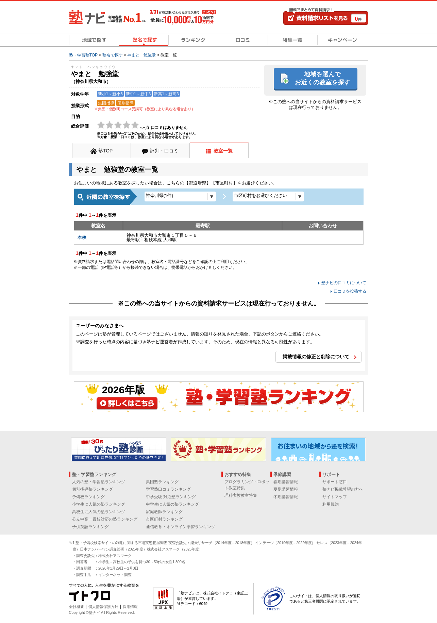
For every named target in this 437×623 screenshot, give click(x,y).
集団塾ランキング (162, 481)
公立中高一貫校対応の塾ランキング (104, 519)
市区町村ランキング (164, 519)
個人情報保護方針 (103, 607)
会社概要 (76, 607)
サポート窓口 (334, 481)
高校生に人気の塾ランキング (98, 511)
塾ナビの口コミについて (343, 282)
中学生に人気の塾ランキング (172, 504)
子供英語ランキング (90, 526)
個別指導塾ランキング (92, 489)
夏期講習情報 (285, 489)
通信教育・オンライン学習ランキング (180, 526)
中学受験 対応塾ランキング (171, 496)
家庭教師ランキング (164, 511)
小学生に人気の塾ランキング (98, 504)
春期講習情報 (285, 481)
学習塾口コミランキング (168, 489)
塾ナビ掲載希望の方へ (342, 489)
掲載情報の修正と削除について (316, 356)
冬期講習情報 (285, 496)
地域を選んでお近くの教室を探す (322, 78)
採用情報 (130, 607)
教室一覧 (223, 150)
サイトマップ (334, 496)
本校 (82, 237)
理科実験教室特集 (240, 495)
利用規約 (330, 504)
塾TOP (105, 150)
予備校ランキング (88, 496)
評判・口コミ (164, 150)
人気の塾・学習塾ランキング (98, 481)
